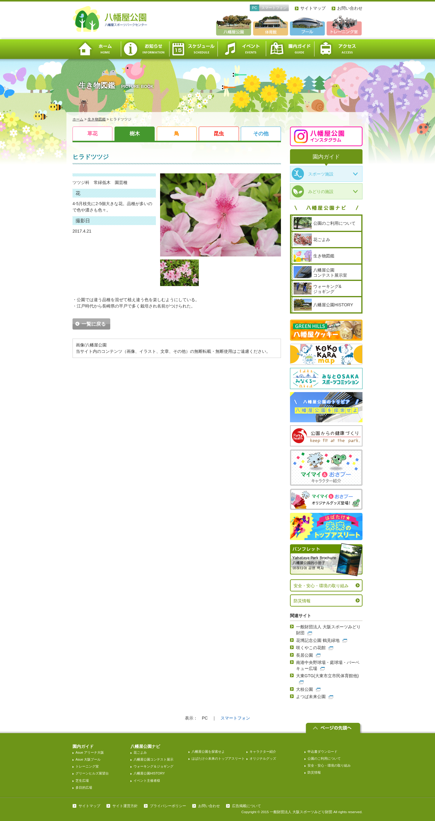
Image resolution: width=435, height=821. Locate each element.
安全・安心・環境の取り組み (321, 585)
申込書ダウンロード (322, 751)
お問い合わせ (349, 8)
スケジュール (193, 49)
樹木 (135, 134)
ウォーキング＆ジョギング (153, 766)
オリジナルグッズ (263, 758)
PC (254, 8)
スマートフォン (274, 8)
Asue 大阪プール (88, 759)
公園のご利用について (324, 758)
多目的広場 (84, 787)
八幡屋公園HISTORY (149, 773)
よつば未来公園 (311, 696)
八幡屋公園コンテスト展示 (153, 759)
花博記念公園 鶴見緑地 (318, 640)
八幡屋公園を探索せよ (208, 751)
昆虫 (219, 134)
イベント (242, 49)
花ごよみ (140, 752)
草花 (92, 134)
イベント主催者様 (147, 780)
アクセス (338, 49)
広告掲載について (246, 806)
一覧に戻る (94, 324)
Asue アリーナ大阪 (90, 752)
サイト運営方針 (125, 806)
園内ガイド (290, 49)
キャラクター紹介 (263, 751)
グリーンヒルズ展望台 (92, 773)
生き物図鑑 (97, 119)
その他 (261, 134)
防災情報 (302, 600)
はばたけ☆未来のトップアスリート (218, 758)
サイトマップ (313, 8)
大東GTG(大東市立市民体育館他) (327, 675)
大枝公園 (304, 689)
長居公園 (304, 655)
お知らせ (145, 49)
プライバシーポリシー (168, 806)
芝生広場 (82, 780)
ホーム (96, 49)
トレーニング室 (87, 766)
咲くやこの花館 (311, 647)
